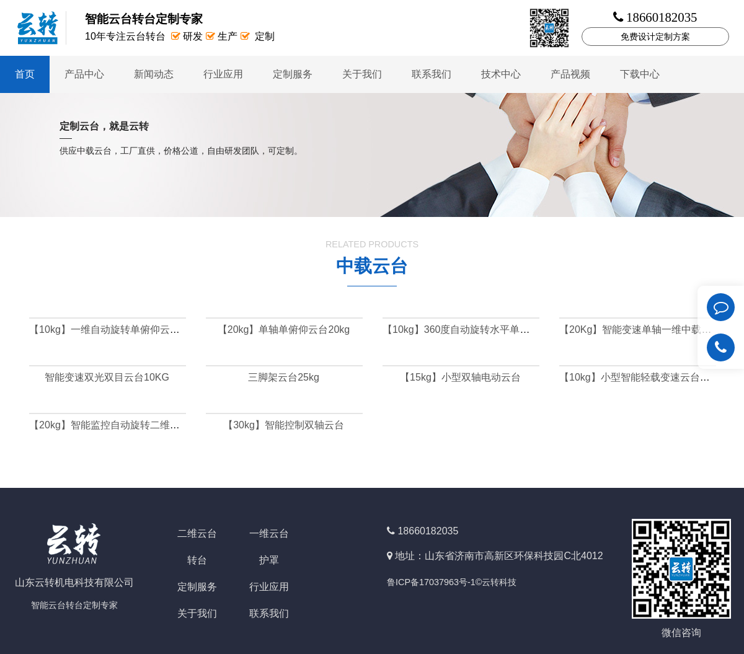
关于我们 (362, 74)
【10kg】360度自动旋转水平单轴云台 (466, 329)
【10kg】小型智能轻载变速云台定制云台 (649, 377)
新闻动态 (154, 74)
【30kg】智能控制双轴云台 (283, 425)
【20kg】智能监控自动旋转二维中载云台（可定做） (144, 425)
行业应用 (223, 74)
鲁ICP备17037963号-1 (431, 582)
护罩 (269, 560)
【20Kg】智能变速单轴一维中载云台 (640, 329)
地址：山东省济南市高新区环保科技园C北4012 (499, 555)
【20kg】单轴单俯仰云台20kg (284, 329)
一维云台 (269, 533)
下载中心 (640, 74)
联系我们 (431, 74)
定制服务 (292, 74)
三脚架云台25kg (283, 377)
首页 (25, 74)
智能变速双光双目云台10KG (107, 377)
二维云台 (197, 533)
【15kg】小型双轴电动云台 (460, 377)
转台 (197, 560)
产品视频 (570, 74)
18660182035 (427, 531)
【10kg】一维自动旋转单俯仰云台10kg (115, 329)
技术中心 (501, 74)
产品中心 (84, 74)
